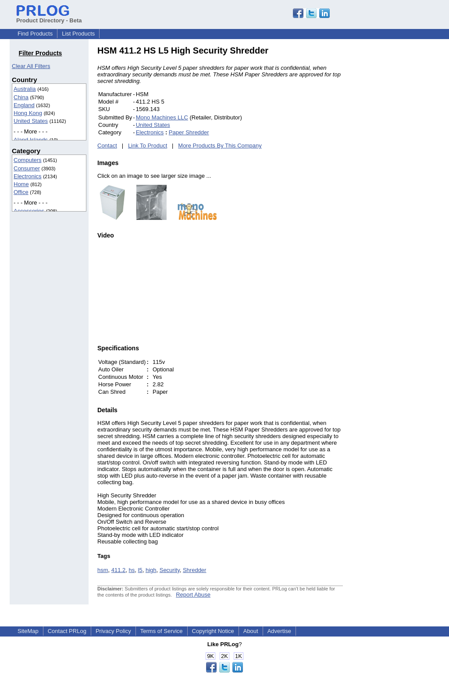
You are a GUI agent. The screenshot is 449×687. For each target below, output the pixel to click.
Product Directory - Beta (49, 17)
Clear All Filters (31, 66)
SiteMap (28, 631)
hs (132, 570)
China (21, 97)
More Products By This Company (220, 145)
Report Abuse (193, 594)
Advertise (279, 631)
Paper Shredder (189, 132)
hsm (102, 570)
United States (31, 121)
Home (21, 184)
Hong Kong (28, 113)
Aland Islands (31, 140)
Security (170, 570)
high (151, 570)
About (250, 631)
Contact (107, 145)
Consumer (27, 168)
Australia (25, 89)
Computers (28, 160)
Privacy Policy (113, 631)
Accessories (29, 211)
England (24, 105)
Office (21, 192)
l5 (140, 570)
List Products (78, 33)
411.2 (118, 570)
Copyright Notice (213, 631)
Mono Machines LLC (162, 117)
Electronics (28, 176)
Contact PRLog (67, 631)
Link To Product (147, 145)
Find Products (35, 33)
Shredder (194, 570)
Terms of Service (161, 631)
